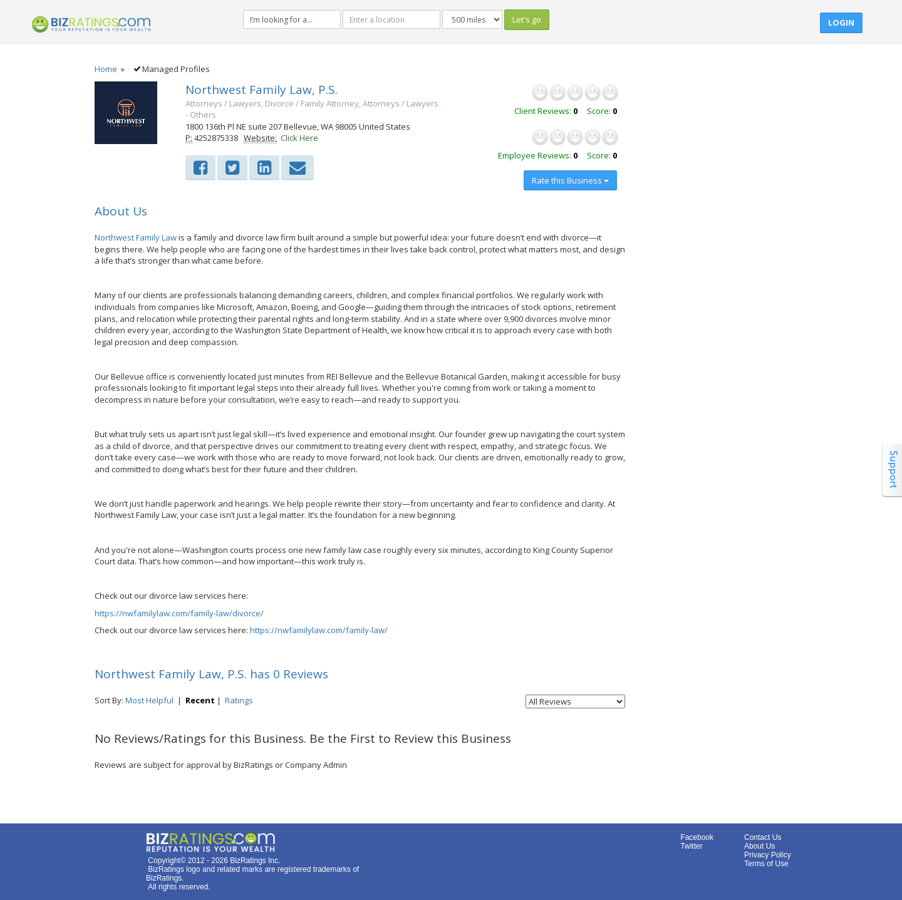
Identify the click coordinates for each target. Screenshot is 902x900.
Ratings (239, 700)
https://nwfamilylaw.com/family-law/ (319, 630)
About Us (759, 846)
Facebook (696, 837)
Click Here (299, 137)
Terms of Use (766, 863)
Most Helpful (149, 700)
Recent (200, 700)
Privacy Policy (767, 855)
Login (841, 22)
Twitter (691, 846)
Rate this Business (570, 180)
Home (106, 69)
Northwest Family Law (136, 237)
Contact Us (762, 837)
